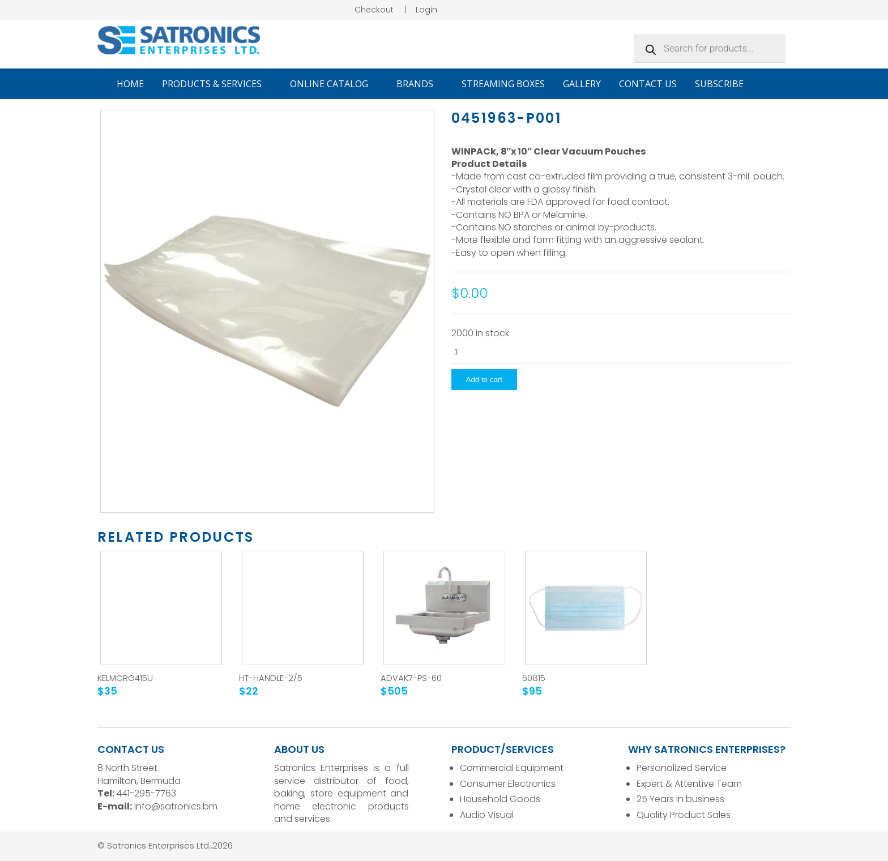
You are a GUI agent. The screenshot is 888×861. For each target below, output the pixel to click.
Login (426, 9)
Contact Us (648, 84)
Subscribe (719, 84)
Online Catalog (334, 84)
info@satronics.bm (175, 806)
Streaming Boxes (503, 84)
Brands (419, 84)
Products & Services (217, 84)
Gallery (582, 84)
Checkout (374, 9)
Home (130, 84)
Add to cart (484, 379)
